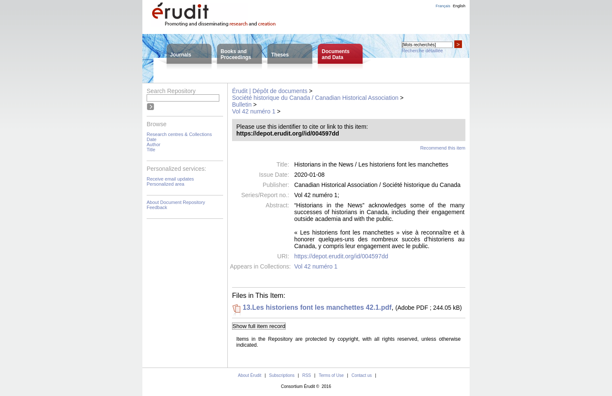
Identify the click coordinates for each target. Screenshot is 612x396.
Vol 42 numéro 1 (253, 111)
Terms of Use (331, 375)
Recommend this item (442, 147)
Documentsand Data (335, 54)
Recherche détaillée (422, 50)
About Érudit (249, 375)
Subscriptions (282, 375)
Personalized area (165, 184)
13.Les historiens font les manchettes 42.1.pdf (317, 307)
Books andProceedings (236, 54)
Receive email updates (170, 178)
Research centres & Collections (179, 134)
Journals (180, 55)
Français (443, 6)
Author (153, 144)
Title (151, 149)
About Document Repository (176, 202)
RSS (306, 375)
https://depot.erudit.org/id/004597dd (341, 256)
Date (151, 139)
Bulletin (242, 104)
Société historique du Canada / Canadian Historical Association (315, 97)
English (459, 6)
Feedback (157, 207)
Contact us (361, 375)
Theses (280, 55)
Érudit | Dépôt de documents (269, 91)
